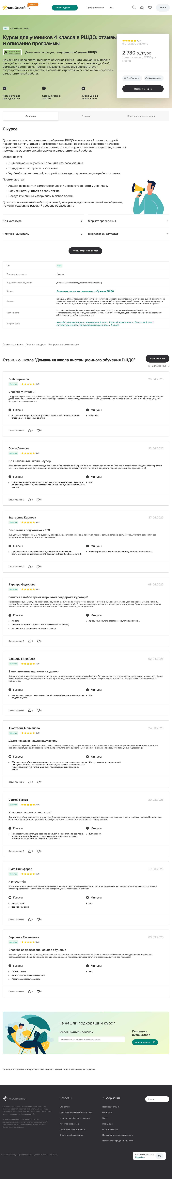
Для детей (65, 1104)
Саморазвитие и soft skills (72, 1127)
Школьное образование (71, 1132)
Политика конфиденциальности (117, 1138)
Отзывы (86, 116)
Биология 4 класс (133, 323)
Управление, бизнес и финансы (75, 1115)
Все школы (107, 1121)
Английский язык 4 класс (68, 323)
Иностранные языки (69, 1121)
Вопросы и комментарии (141, 116)
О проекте (107, 1110)
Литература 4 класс (153, 323)
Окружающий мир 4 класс (69, 325)
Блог (113, 7)
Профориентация (110, 1104)
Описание (31, 116)
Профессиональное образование (76, 1110)
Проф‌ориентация (96, 7)
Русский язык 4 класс (113, 323)
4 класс (87, 325)
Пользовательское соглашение (117, 1132)
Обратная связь (110, 1127)
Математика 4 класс (92, 323)
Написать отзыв (157, 356)
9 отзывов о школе (135, 36)
